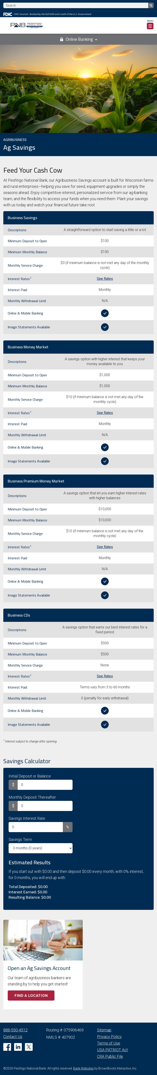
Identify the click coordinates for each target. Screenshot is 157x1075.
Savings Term (20, 839)
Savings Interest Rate (27, 818)
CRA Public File (110, 1056)
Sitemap (104, 1030)
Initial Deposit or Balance (30, 776)
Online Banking (78, 39)
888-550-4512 (15, 1030)
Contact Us (12, 1036)
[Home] (26, 25)
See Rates (105, 279)
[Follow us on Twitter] (29, 1047)
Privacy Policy (109, 1036)
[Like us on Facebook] (7, 1047)
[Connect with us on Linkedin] (18, 1047)
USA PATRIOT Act (112, 1049)
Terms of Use (108, 1043)
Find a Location (31, 995)
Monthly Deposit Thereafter (32, 797)
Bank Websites (83, 1068)
